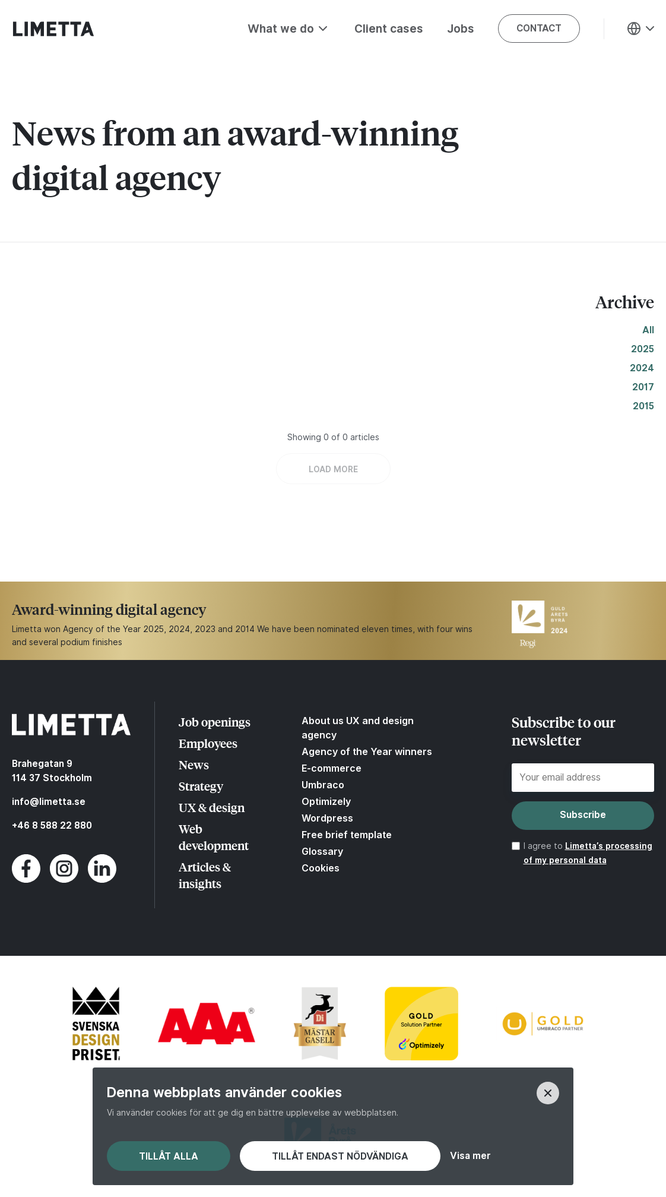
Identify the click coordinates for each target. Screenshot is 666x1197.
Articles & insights (205, 874)
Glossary (322, 851)
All (648, 330)
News (194, 764)
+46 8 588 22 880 (52, 825)
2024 (642, 368)
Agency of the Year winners (367, 751)
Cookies (321, 868)
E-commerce (331, 768)
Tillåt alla (168, 1156)
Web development (214, 836)
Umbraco (323, 785)
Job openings (214, 721)
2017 (643, 387)
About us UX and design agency (358, 728)
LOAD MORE (333, 469)
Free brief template (347, 835)
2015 (643, 406)
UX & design (212, 807)
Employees (208, 743)
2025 (642, 349)
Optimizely (326, 801)
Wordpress (327, 818)
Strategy (201, 786)
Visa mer (470, 1156)
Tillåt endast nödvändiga (340, 1156)
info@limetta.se (48, 801)
